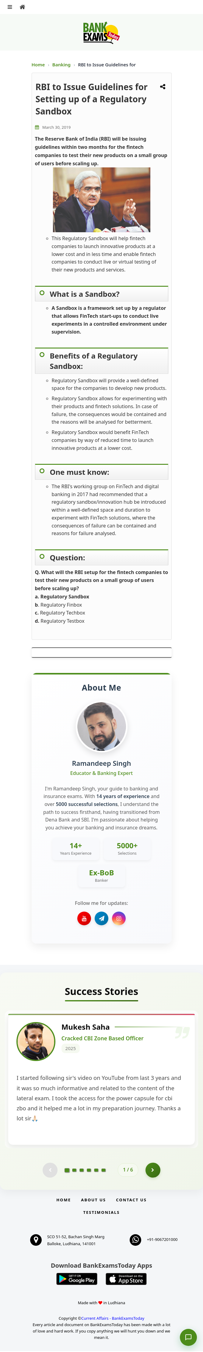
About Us (93, 1201)
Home (38, 64)
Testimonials (101, 1213)
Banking (61, 64)
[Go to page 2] (74, 1171)
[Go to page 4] (89, 1171)
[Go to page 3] (81, 1171)
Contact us (131, 1201)
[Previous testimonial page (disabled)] (50, 1171)
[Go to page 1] (67, 1171)
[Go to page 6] (103, 1171)
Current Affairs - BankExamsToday (112, 1319)
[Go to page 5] (96, 1171)
